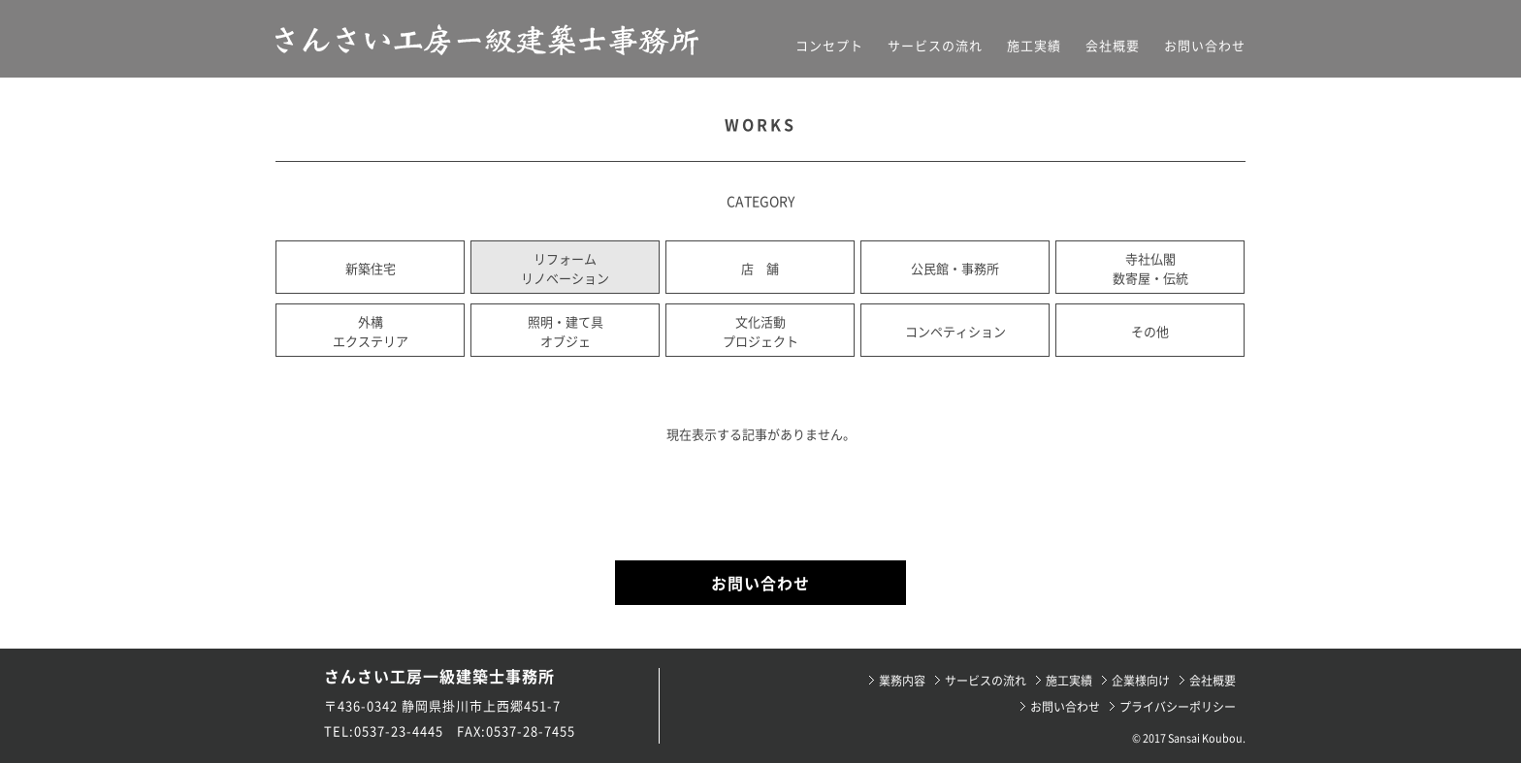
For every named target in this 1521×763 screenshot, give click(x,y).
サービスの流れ (935, 45)
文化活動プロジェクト (760, 331)
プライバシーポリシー (1177, 706)
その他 (1150, 331)
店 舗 (760, 268)
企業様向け (1141, 680)
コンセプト (829, 45)
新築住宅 (370, 268)
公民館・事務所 (955, 268)
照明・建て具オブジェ (565, 331)
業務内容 (902, 680)
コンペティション (955, 331)
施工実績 (1034, 45)
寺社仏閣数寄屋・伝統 (1150, 268)
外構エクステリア (370, 331)
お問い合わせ (1205, 45)
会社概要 (1112, 45)
